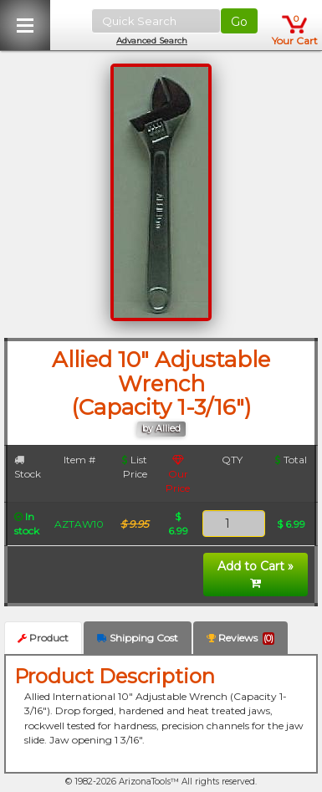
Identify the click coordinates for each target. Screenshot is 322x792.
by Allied (161, 428)
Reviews (240, 638)
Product (43, 637)
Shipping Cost (137, 637)
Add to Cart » (255, 574)
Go (239, 21)
